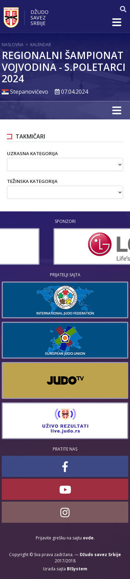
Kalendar (40, 45)
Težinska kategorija (32, 181)
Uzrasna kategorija (32, 153)
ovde (88, 538)
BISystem (77, 569)
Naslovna (13, 45)
